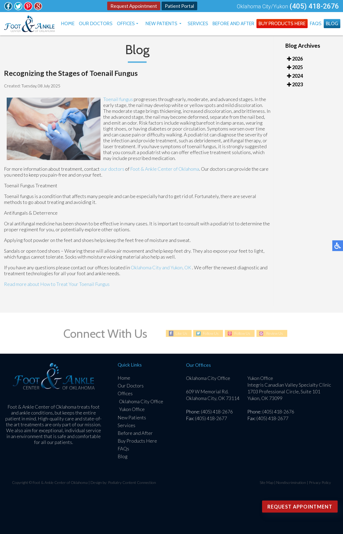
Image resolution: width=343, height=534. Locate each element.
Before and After (233, 24)
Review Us (274, 333)
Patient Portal (179, 6)
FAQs (316, 24)
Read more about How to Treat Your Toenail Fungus (57, 286)
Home (67, 24)
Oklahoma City (146, 269)
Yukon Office (132, 409)
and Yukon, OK (176, 269)
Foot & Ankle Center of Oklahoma (164, 170)
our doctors (112, 170)
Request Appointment (133, 6)
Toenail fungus (118, 101)
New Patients (161, 24)
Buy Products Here (282, 24)
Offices (126, 24)
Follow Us (211, 333)
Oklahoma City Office (141, 401)
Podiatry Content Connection (132, 482)
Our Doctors (96, 24)
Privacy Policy (320, 482)
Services (198, 24)
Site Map (266, 482)
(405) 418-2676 (314, 6)
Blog (332, 24)
